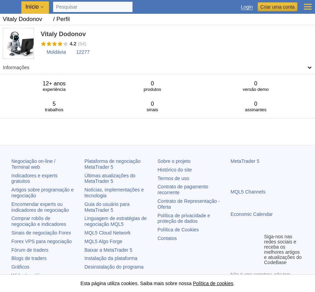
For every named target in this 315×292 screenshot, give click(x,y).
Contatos (167, 238)
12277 (83, 52)
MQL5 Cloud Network (108, 233)
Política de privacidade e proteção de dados (184, 218)
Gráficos (20, 267)
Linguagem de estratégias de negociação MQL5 (116, 221)
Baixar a (108, 250)
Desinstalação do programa (114, 267)
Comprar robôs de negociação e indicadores (38, 221)
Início (32, 7)
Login (247, 7)
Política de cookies (213, 283)
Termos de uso (173, 178)
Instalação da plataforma (111, 258)
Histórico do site (175, 170)
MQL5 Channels (247, 192)
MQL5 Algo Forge (103, 241)
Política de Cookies (178, 229)
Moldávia (56, 52)
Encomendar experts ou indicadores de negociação (40, 207)
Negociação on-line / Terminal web (33, 164)
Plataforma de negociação (113, 164)
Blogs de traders (29, 258)
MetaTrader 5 (244, 161)
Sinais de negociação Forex (41, 233)
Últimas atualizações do (110, 178)
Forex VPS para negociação (41, 241)
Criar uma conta (277, 7)
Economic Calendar (251, 214)
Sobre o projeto (174, 161)
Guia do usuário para (107, 207)
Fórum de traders (29, 250)
